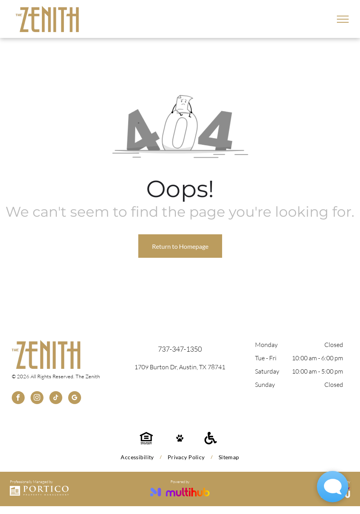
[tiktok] (55, 398)
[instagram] (37, 398)
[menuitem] (138, 457)
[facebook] (18, 398)
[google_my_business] (74, 398)
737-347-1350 (180, 349)
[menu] (343, 19)
